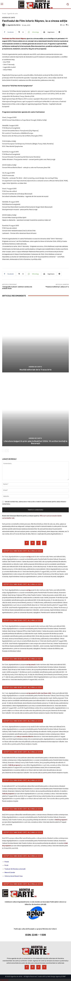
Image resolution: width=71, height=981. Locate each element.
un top (28, 556)
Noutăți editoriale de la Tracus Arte (35, 370)
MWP (64, 976)
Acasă (4, 14)
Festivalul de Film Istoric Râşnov (14, 38)
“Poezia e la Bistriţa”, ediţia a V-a (57, 287)
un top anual (30, 664)
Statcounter (4, 980)
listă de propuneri (14, 765)
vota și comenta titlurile (25, 736)
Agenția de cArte (14, 25)
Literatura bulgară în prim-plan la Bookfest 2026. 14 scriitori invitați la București (35, 442)
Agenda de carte (12, 14)
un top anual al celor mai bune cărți (38, 693)
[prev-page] (3, 450)
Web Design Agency (54, 976)
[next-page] (7, 450)
